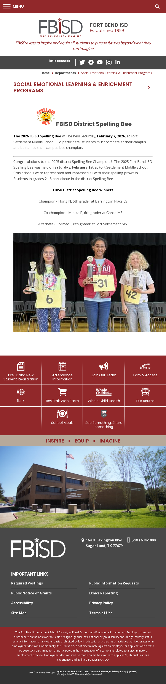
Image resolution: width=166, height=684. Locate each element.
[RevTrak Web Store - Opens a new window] (62, 395)
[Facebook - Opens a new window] (91, 62)
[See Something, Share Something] (103, 419)
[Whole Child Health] (103, 395)
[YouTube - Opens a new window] (100, 62)
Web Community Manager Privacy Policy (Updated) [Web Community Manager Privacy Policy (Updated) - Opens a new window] (111, 671)
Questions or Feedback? (69, 671)
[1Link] (20, 395)
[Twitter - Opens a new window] (82, 62)
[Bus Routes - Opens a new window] (145, 395)
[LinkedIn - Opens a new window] (117, 62)
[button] (13, 6)
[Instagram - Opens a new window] (108, 62)
